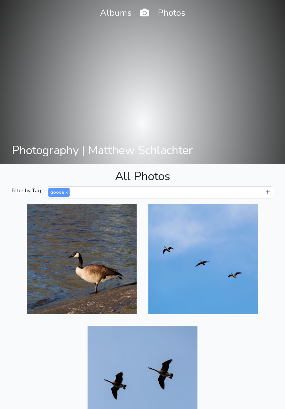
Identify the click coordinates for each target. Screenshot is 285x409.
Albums (116, 13)
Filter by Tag (26, 190)
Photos (171, 13)
